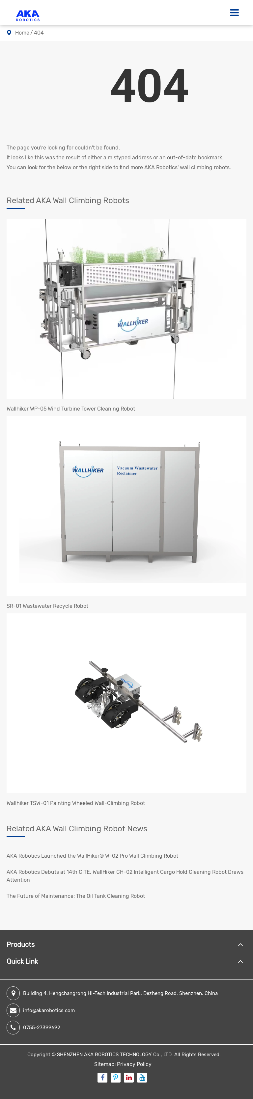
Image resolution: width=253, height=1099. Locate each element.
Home (22, 33)
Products (21, 945)
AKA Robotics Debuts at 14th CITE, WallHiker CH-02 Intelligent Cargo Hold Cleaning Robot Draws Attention (125, 876)
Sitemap (104, 1064)
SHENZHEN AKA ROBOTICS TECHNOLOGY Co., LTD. (115, 1055)
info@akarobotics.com (41, 1010)
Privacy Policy (134, 1064)
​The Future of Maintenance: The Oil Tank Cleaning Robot (76, 896)
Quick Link (22, 961)
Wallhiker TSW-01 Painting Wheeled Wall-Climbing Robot (76, 803)
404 (39, 33)
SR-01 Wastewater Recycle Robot (47, 606)
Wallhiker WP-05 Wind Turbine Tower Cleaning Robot (71, 409)
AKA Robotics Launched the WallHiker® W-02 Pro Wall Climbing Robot (92, 856)
